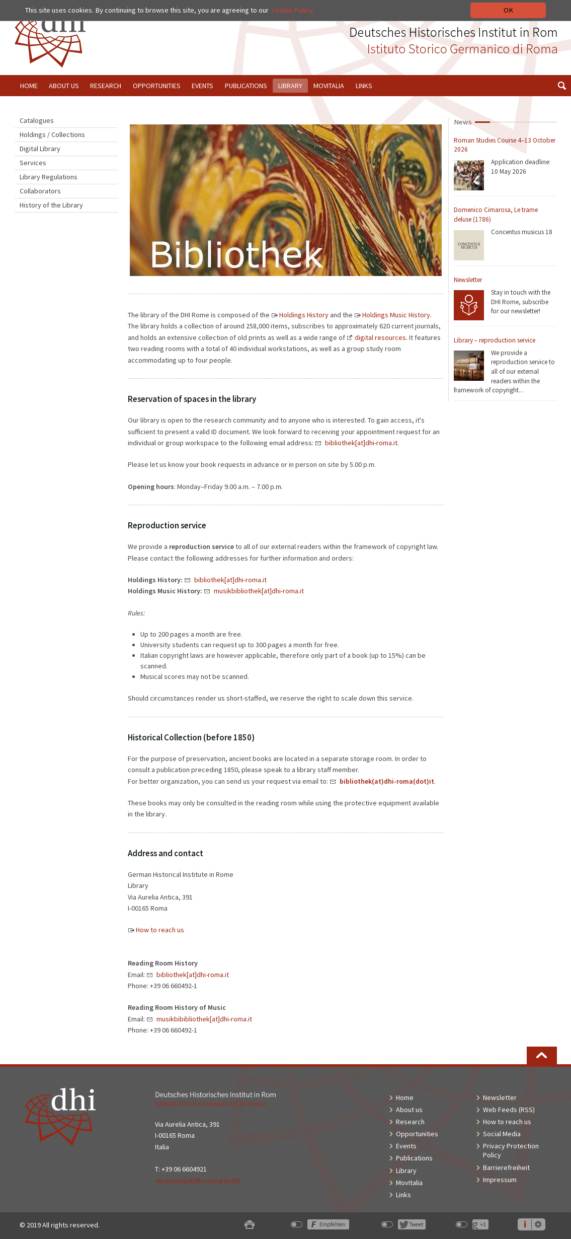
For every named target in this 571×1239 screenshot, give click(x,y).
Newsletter (468, 280)
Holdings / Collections (52, 134)
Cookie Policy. (293, 10)
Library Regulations (48, 176)
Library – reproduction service (494, 340)
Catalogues (37, 120)
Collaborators (40, 190)
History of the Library (51, 205)
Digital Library (40, 148)
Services (33, 162)
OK (508, 10)
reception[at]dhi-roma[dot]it (197, 1180)
